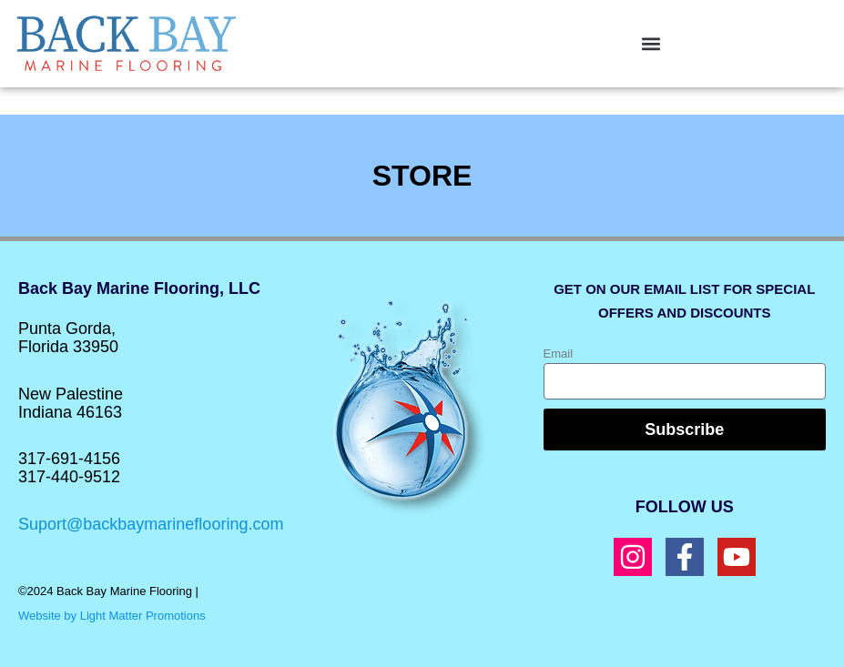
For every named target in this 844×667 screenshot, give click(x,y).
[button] (651, 43)
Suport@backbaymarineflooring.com (150, 524)
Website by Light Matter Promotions (112, 615)
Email (559, 353)
